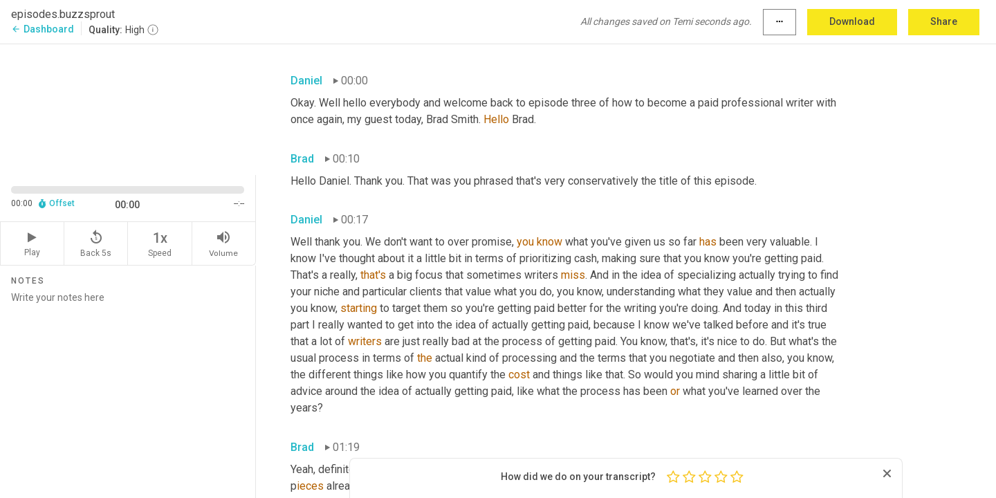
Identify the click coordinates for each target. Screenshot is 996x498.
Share (943, 21)
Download (852, 21)
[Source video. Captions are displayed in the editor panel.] (128, 108)
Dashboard (42, 29)
